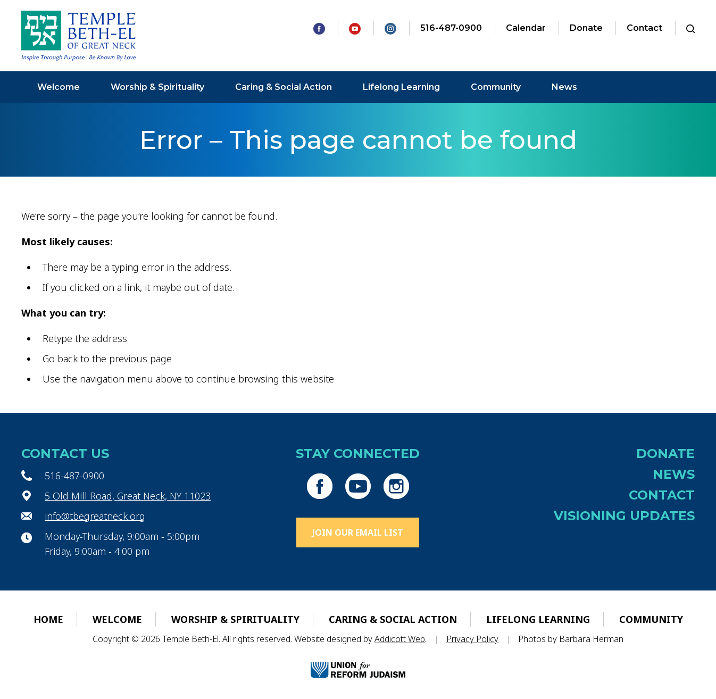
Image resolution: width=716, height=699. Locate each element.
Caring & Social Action (283, 87)
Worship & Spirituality (157, 87)
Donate (586, 28)
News (564, 87)
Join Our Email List (357, 532)
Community (496, 87)
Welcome (58, 87)
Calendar (526, 28)
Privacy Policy (472, 639)
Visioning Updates (624, 515)
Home (48, 619)
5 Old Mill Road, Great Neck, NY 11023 (128, 495)
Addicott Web (399, 639)
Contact (644, 28)
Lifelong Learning (401, 87)
